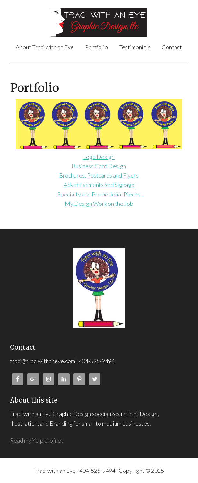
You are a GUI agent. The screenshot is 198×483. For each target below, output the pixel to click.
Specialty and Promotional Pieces (99, 194)
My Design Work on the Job (99, 203)
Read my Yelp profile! (36, 440)
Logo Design (99, 156)
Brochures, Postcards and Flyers (99, 175)
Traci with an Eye (99, 22)
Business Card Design (99, 166)
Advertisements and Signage (99, 184)
